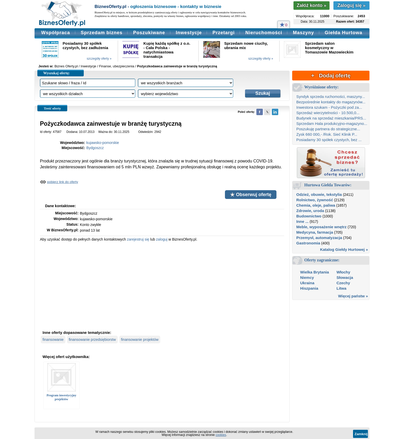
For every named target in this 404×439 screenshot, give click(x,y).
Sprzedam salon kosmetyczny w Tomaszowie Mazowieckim (329, 47)
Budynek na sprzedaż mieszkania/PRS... (331, 118)
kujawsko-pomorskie (102, 143)
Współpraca (55, 32)
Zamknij (361, 434)
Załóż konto (311, 5)
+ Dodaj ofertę (330, 75)
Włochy (343, 272)
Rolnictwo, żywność (314, 200)
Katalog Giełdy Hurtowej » (344, 249)
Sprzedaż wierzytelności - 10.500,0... (327, 113)
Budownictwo (309, 216)
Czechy (343, 283)
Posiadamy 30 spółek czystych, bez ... (328, 140)
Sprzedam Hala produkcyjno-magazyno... (331, 123)
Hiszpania (309, 288)
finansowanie (53, 339)
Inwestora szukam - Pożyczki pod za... (329, 107)
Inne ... (302, 221)
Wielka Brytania (314, 272)
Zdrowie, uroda (310, 210)
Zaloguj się (351, 5)
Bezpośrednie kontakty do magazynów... (331, 102)
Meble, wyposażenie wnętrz (321, 227)
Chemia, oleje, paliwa (315, 205)
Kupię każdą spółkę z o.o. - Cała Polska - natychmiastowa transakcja (167, 50)
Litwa (341, 288)
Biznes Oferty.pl (66, 66)
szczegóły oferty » (99, 58)
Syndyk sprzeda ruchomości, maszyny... (330, 96)
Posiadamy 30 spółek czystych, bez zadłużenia (85, 45)
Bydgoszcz (95, 148)
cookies (221, 435)
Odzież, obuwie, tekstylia (319, 194)
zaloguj (161, 239)
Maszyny (303, 32)
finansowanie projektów (140, 339)
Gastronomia (308, 243)
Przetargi (224, 32)
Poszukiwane (149, 32)
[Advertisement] (162, 285)
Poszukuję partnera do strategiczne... (328, 129)
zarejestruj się (138, 239)
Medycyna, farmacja (314, 232)
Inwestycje (189, 32)
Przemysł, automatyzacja (319, 237)
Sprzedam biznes (101, 32)
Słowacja (344, 277)
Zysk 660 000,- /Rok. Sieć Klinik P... (326, 134)
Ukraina (307, 283)
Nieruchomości (263, 32)
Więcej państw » (353, 296)
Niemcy (307, 277)
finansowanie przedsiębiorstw (92, 339)
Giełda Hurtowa (343, 32)
